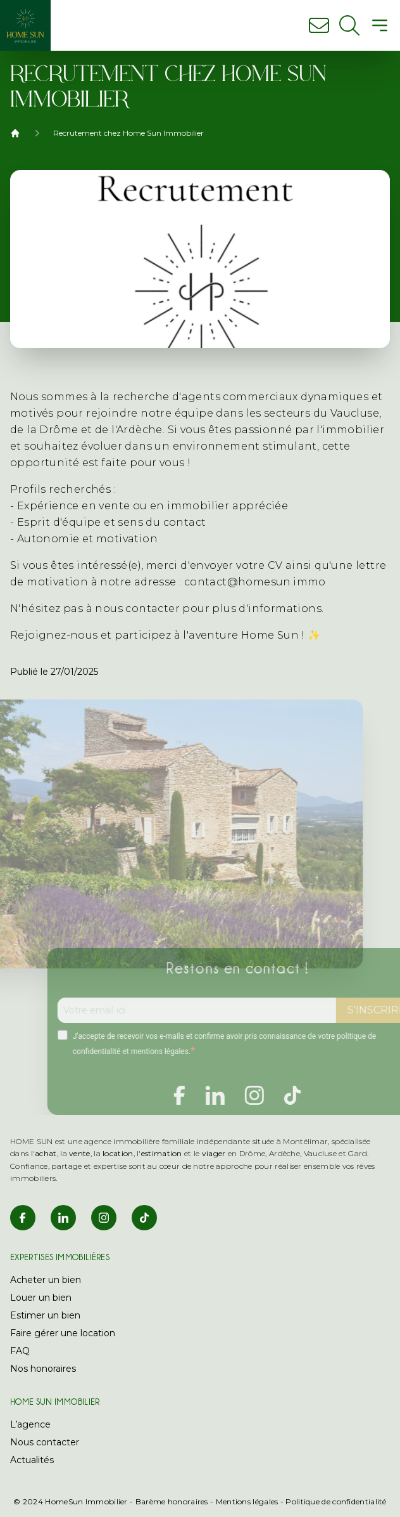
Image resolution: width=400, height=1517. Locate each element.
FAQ (20, 1351)
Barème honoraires (171, 1501)
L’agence (30, 1424)
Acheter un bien (45, 1280)
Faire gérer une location (62, 1333)
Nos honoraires (43, 1368)
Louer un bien (41, 1297)
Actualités (32, 1460)
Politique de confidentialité (335, 1501)
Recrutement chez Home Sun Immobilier (128, 133)
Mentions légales (247, 1501)
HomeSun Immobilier (86, 1501)
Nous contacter (44, 1442)
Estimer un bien (45, 1315)
